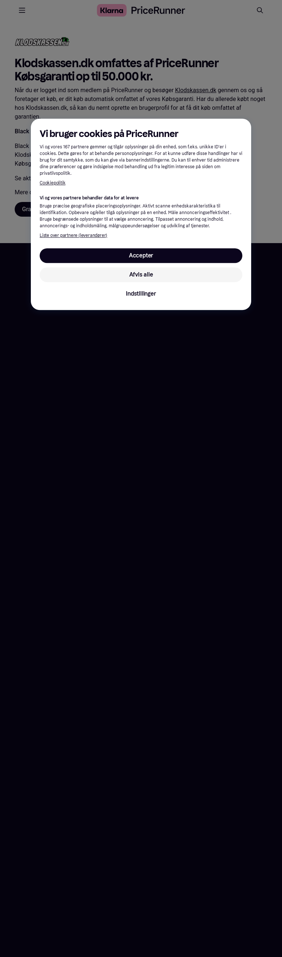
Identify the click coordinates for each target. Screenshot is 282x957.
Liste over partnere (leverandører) (73, 235)
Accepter (141, 255)
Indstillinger (141, 293)
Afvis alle (141, 274)
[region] (141, 214)
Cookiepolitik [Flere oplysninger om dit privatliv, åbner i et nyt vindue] (52, 183)
